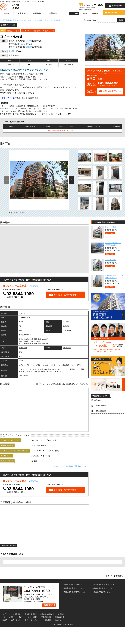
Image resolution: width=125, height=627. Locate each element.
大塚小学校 (23, 348)
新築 (17, 31)
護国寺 (29, 47)
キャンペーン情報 (7, 617)
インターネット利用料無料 (31, 31)
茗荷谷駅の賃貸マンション (74, 588)
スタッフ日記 (100, 406)
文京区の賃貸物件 (31, 614)
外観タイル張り (48, 31)
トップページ (5, 614)
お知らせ (98, 400)
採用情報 (58, 620)
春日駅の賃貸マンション (73, 584)
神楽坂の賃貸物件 (47, 614)
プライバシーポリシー (32, 620)
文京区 (11, 51)
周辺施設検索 (59, 617)
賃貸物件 (17, 614)
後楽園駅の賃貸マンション (103, 584)
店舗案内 (101, 79)
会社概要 (48, 620)
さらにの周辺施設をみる (71, 466)
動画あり (10, 31)
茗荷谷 (29, 41)
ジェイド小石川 (110, 227)
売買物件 (61, 614)
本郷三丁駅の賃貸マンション (75, 592)
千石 (21, 44)
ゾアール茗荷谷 (110, 260)
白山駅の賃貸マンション (102, 592)
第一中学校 (67, 348)
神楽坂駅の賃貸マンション (103, 588)
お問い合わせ (16, 620)
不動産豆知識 (100, 411)
